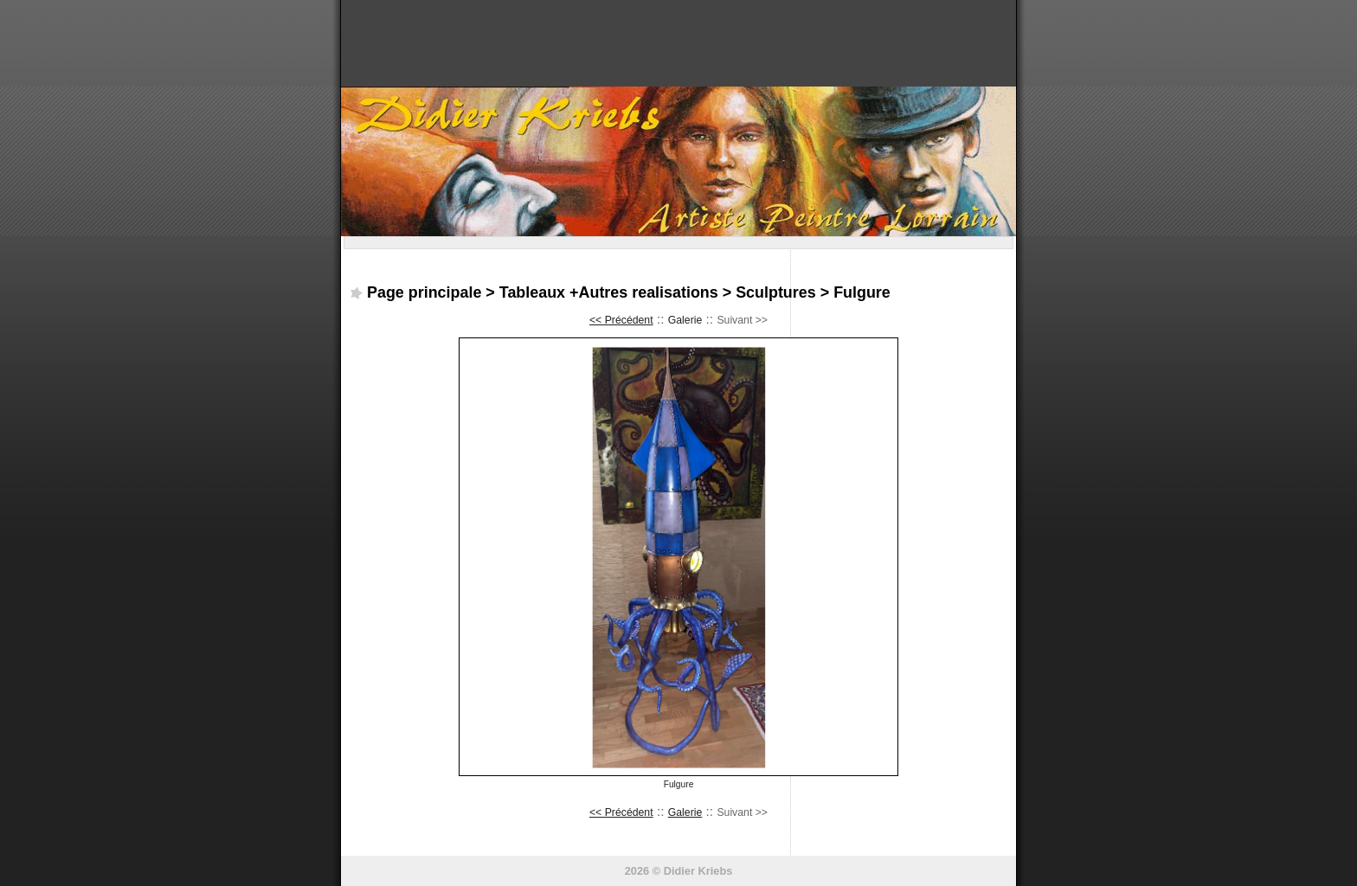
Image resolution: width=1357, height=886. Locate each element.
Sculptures (776, 292)
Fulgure (862, 292)
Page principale (424, 292)
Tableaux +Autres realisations (608, 292)
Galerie (685, 320)
